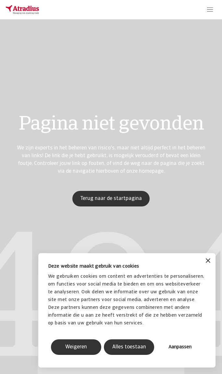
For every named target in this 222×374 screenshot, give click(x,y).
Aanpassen (179, 347)
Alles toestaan (129, 347)
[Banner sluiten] (208, 261)
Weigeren (76, 347)
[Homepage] (22, 9)
